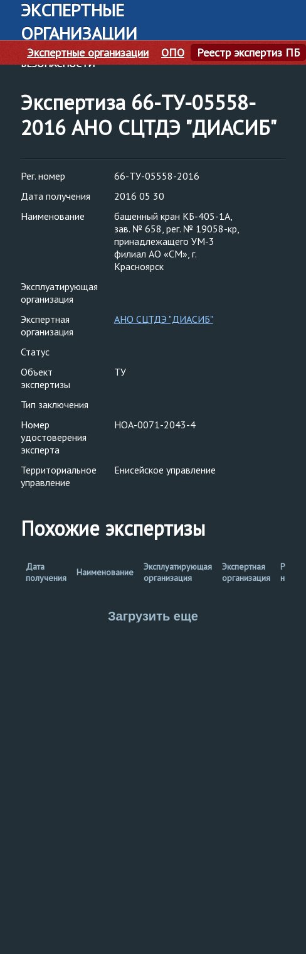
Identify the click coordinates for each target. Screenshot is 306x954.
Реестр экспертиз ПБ (248, 52)
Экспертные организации (88, 52)
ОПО (172, 52)
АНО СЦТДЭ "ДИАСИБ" (163, 319)
